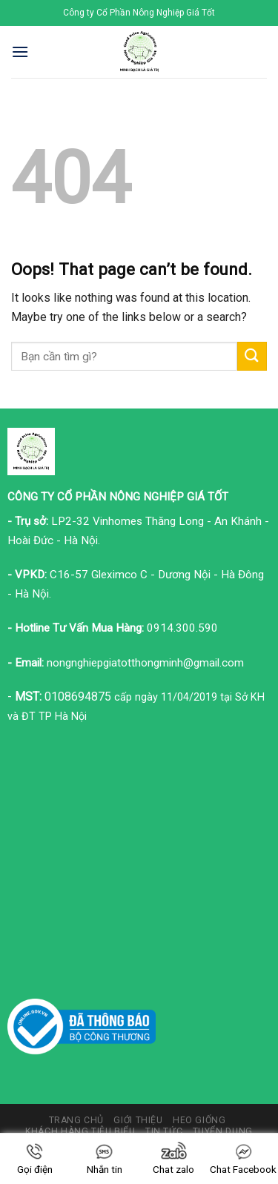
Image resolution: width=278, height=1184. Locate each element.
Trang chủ (77, 1120)
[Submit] (252, 356)
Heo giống (199, 1120)
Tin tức (163, 1131)
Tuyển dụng (223, 1131)
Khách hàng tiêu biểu (80, 1131)
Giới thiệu (137, 1120)
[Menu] (20, 51)
